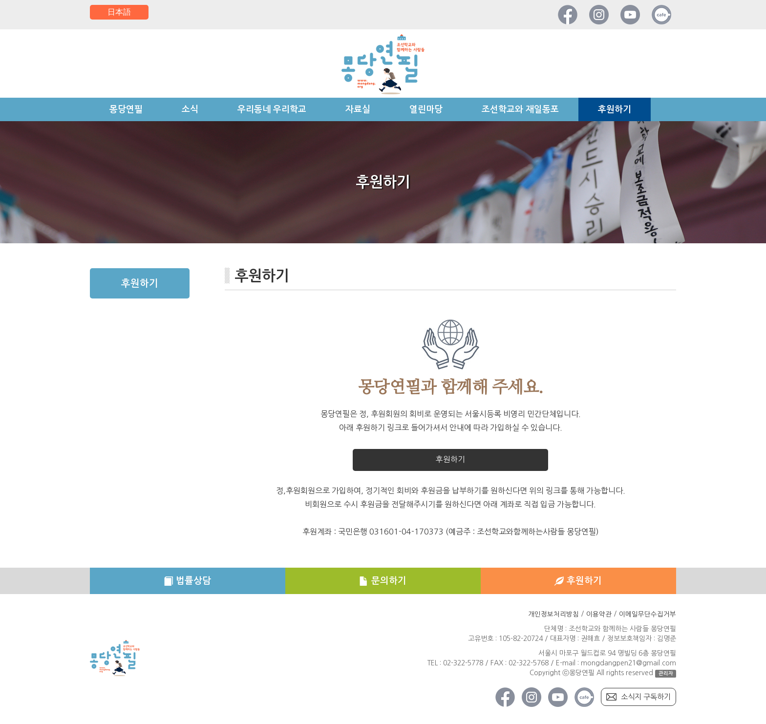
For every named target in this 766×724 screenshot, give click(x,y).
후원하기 (614, 109)
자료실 (357, 109)
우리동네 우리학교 (271, 109)
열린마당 (426, 109)
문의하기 (383, 582)
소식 (190, 109)
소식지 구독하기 (644, 699)
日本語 (119, 12)
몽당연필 (126, 109)
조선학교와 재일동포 (520, 109)
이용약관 (599, 616)
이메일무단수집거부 (647, 616)
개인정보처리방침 (553, 616)
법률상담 (188, 582)
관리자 (666, 676)
